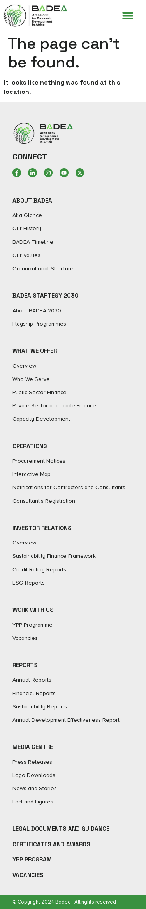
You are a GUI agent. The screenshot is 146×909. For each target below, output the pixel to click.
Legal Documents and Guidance (60, 828)
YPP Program (32, 859)
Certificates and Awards (51, 844)
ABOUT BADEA (32, 200)
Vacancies (28, 875)
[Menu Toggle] (128, 15)
